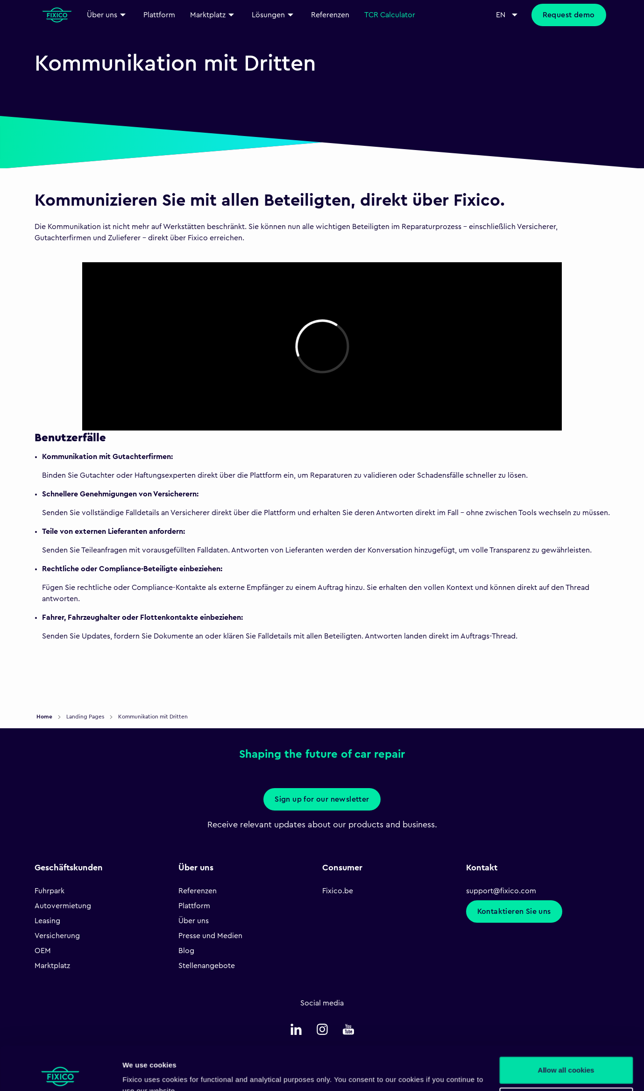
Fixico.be (337, 891)
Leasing (47, 921)
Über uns (193, 921)
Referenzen (197, 891)
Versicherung (57, 936)
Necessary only (566, 1057)
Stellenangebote (206, 965)
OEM (43, 951)
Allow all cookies (566, 1026)
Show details (144, 1073)
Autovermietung (63, 906)
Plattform (194, 906)
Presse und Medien (210, 936)
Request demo (569, 15)
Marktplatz (52, 965)
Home (45, 716)
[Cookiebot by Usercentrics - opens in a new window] (60, 1073)
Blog (186, 951)
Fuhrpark (49, 891)
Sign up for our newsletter (322, 799)
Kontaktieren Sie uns (514, 911)
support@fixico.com (501, 891)
